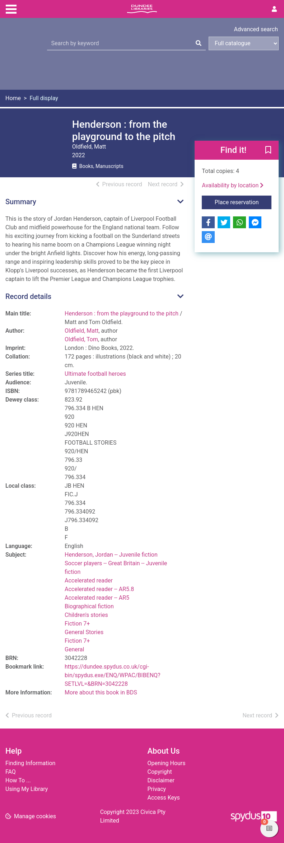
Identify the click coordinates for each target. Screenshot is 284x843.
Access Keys (164, 797)
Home (13, 98)
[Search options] (244, 43)
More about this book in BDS (101, 692)
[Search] (198, 43)
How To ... (18, 780)
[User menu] (274, 9)
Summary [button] (20, 201)
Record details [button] (28, 296)
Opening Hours (167, 763)
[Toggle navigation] (11, 8)
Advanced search (256, 29)
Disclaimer (161, 780)
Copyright (160, 771)
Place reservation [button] (243, 202)
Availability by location (233, 185)
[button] (268, 150)
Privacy (157, 789)
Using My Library (26, 789)
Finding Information (30, 763)
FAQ (10, 771)
